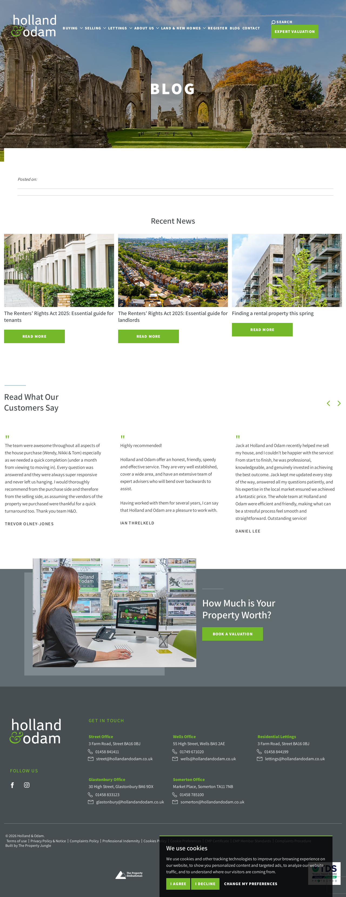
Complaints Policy (84, 840)
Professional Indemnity (121, 840)
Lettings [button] (120, 27)
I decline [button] (205, 883)
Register (218, 27)
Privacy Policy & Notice (48, 840)
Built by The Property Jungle (28, 845)
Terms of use (16, 840)
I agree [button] (178, 883)
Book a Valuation (233, 633)
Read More (34, 336)
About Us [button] (146, 27)
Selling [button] (95, 27)
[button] (328, 403)
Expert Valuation (295, 31)
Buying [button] (72, 27)
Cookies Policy (155, 840)
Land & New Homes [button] (183, 27)
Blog (235, 27)
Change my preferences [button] (250, 883)
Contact (251, 27)
